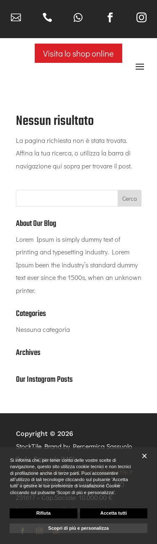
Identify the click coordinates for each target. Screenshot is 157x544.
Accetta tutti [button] (113, 513)
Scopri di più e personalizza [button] (78, 528)
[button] (144, 456)
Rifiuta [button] (43, 513)
